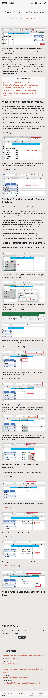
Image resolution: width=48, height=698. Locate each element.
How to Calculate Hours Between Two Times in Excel (22, 670)
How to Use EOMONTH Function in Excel (20, 677)
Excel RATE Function (11, 664)
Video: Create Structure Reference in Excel (19, 93)
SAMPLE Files (8, 96)
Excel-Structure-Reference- (9, 637)
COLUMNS (6, 507)
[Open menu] (32, 3)
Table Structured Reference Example (17, 88)
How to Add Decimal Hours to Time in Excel (21, 683)
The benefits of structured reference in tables (20, 85)
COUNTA (5, 566)
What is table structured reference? (16, 82)
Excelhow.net (16, 693)
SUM (4, 133)
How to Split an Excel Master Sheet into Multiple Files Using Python (23, 656)
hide (29, 78)
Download (21, 637)
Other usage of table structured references (19, 90)
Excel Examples (31, 18)
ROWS (4, 476)
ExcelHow (8, 3)
